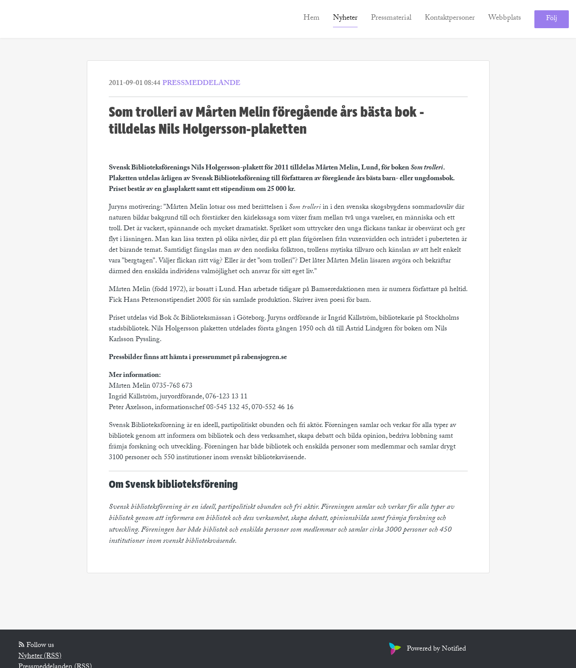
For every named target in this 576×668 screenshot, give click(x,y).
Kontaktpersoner (450, 18)
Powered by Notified (426, 649)
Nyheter (345, 18)
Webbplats (504, 18)
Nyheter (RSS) (39, 657)
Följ (551, 19)
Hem (311, 18)
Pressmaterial (391, 18)
